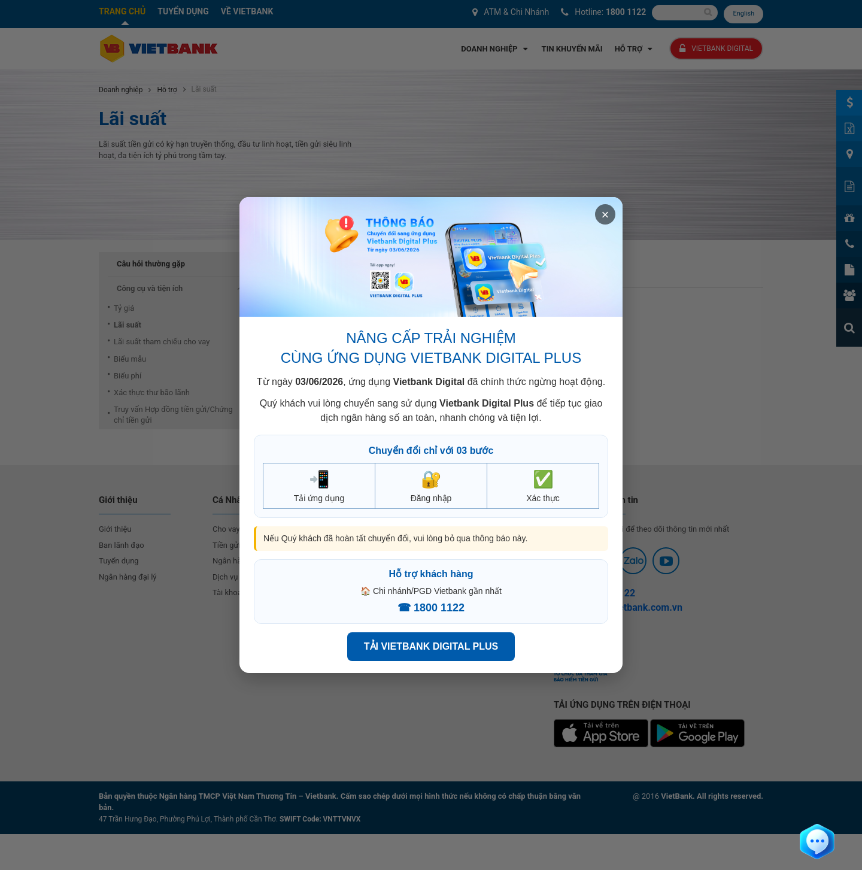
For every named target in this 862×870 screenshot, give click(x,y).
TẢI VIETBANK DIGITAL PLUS (431, 646)
